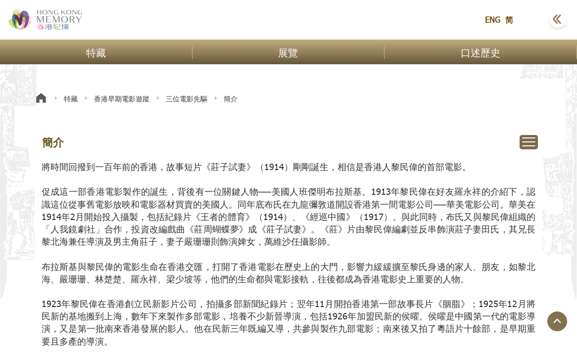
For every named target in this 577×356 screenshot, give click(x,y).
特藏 (71, 98)
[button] (533, 19)
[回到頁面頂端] (557, 321)
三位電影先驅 (186, 98)
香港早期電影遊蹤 (121, 98)
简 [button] (509, 19)
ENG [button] (492, 19)
